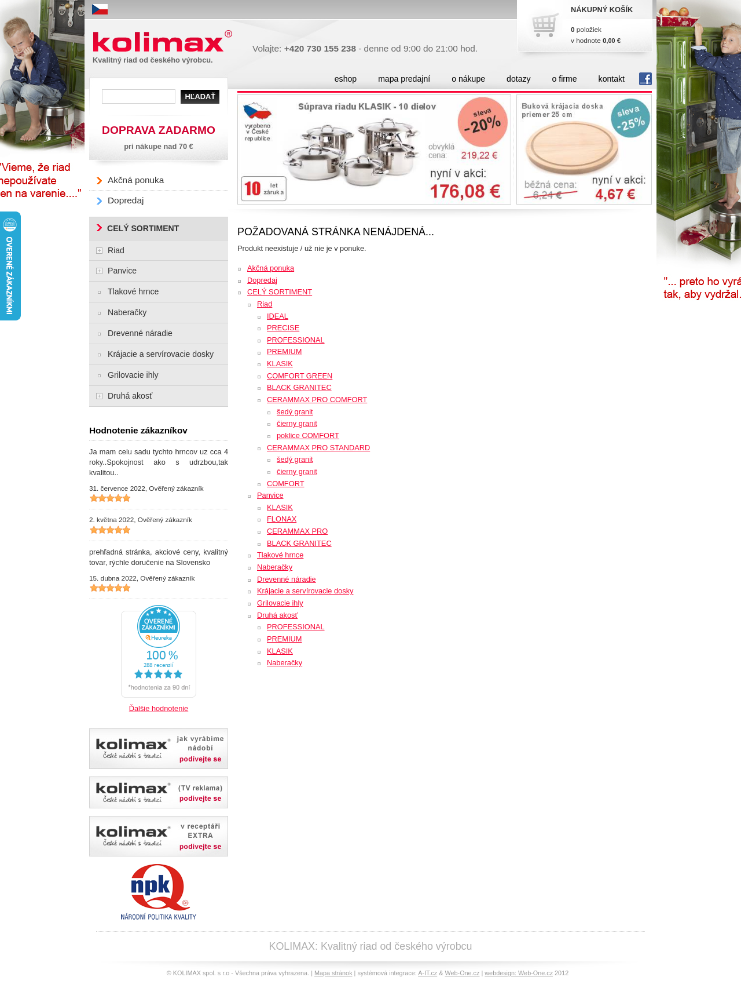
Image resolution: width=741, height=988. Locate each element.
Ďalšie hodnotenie (158, 708)
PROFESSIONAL (296, 340)
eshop (346, 78)
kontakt (612, 78)
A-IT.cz (427, 972)
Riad (264, 304)
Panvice (270, 495)
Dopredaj (262, 280)
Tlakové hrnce (280, 554)
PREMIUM (284, 351)
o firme (564, 78)
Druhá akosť (277, 615)
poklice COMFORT (308, 435)
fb (645, 78)
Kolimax (165, 41)
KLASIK (280, 363)
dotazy (518, 78)
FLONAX (281, 519)
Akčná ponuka (270, 268)
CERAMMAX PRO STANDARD (318, 447)
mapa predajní (404, 78)
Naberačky (274, 567)
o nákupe (468, 78)
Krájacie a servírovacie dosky (305, 590)
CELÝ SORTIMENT (279, 291)
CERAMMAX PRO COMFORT (317, 399)
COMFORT (285, 483)
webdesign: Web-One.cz (519, 972)
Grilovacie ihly (280, 603)
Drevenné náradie (286, 579)
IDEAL (277, 316)
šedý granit (295, 411)
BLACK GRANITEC (299, 387)
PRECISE (283, 327)
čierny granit (297, 423)
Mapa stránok (333, 972)
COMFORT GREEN (299, 375)
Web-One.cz (462, 972)
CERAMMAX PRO (297, 531)
